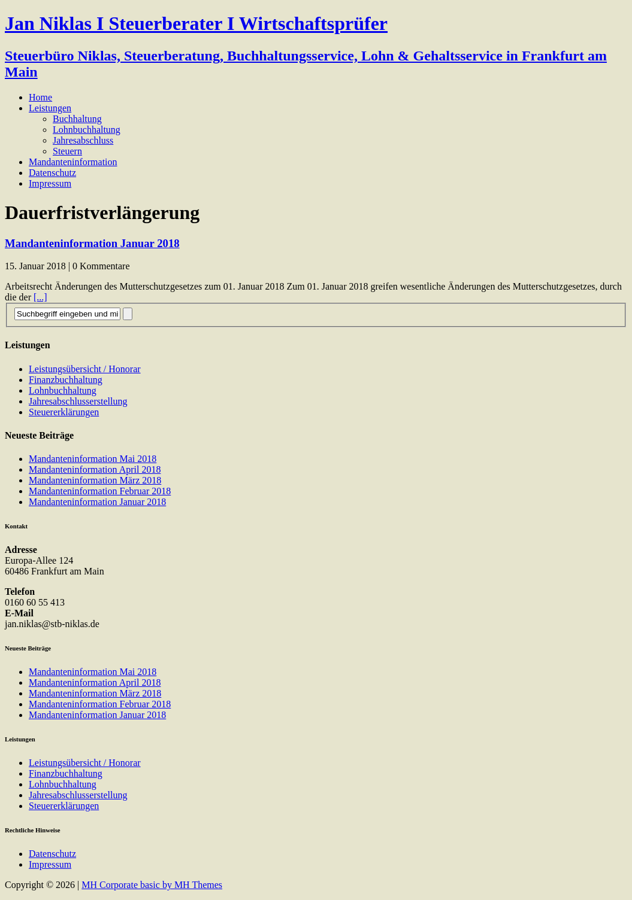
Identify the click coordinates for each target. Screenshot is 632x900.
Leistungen (50, 108)
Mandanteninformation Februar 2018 (100, 491)
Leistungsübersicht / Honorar (85, 369)
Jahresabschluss (83, 140)
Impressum (50, 183)
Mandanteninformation (73, 162)
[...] (40, 297)
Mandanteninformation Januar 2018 (92, 243)
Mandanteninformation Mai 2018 (92, 459)
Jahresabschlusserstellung (78, 401)
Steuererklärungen (64, 412)
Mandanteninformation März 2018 (95, 480)
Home (40, 97)
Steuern (67, 151)
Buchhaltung (77, 119)
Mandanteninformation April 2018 (95, 469)
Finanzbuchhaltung (65, 380)
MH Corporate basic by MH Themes (151, 885)
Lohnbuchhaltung (86, 129)
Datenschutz (52, 173)
